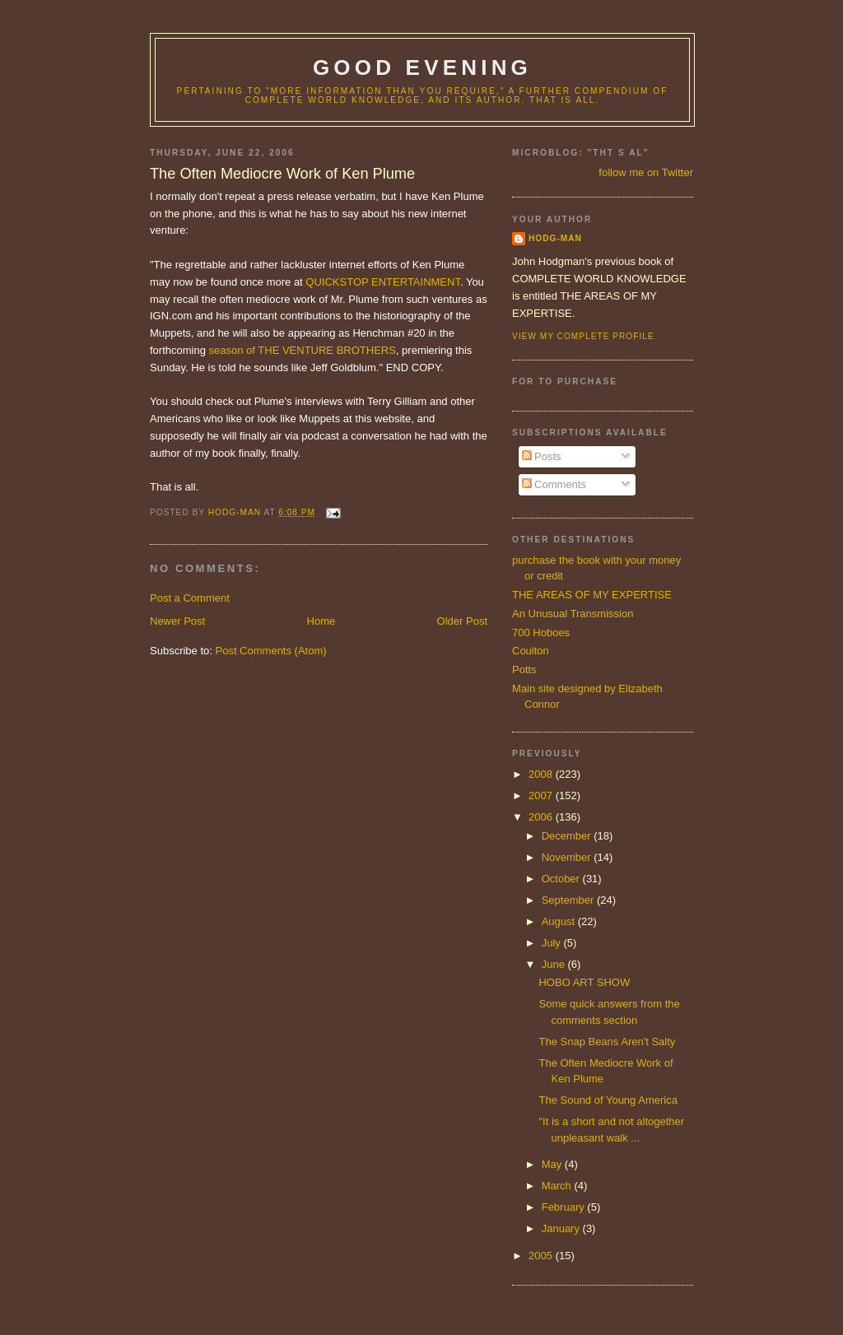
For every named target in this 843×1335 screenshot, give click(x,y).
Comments (554, 484)
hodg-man (555, 238)
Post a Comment (190, 598)
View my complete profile (583, 336)
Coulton (530, 650)
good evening (422, 67)
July (553, 943)
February (565, 1207)
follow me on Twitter (645, 172)
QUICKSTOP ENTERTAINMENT (382, 282)
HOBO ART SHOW (584, 982)
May (553, 1164)
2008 (542, 774)
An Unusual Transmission (572, 613)
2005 (542, 1255)
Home (321, 621)
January (562, 1228)
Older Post (462, 621)
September (569, 900)
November (568, 857)
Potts (524, 669)
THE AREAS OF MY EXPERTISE (592, 594)
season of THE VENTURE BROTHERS (302, 350)
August (560, 921)
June (555, 964)
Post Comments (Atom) (271, 650)
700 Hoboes (541, 632)
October (562, 878)
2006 (542, 817)
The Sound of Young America (607, 1100)
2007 (542, 795)
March (558, 1185)
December (568, 836)
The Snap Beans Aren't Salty (606, 1041)
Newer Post (177, 621)
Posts (541, 456)
